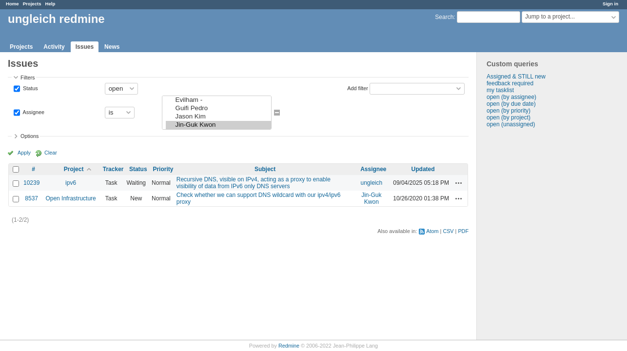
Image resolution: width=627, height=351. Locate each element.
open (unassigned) (511, 124)
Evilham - (219, 100)
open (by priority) (508, 110)
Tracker (113, 169)
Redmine (288, 346)
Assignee (32, 112)
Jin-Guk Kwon (219, 125)
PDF (463, 231)
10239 (31, 182)
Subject (265, 169)
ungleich (372, 182)
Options (29, 136)
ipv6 (70, 182)
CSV (448, 231)
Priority (163, 169)
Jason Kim (219, 117)
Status (29, 88)
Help (50, 3)
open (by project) (508, 117)
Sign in (610, 3)
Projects (32, 3)
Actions (459, 183)
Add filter (357, 88)
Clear (50, 153)
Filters (27, 77)
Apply (24, 153)
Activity (53, 46)
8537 (31, 198)
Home (12, 3)
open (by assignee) (511, 97)
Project (74, 169)
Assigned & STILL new (516, 76)
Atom (432, 231)
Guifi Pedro (219, 108)
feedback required (510, 83)
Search (444, 17)
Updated (423, 169)
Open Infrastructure (70, 198)
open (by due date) (511, 103)
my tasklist (500, 90)
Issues (85, 46)
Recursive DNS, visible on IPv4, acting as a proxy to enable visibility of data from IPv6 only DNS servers (253, 183)
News (111, 46)
